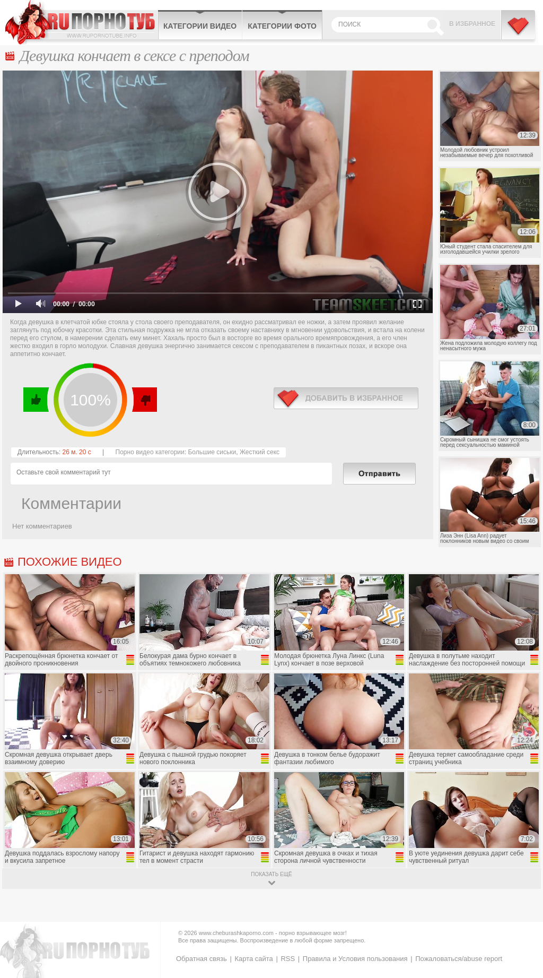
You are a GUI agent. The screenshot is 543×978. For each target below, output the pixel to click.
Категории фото (282, 26)
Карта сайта (253, 959)
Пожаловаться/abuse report (458, 959)
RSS (288, 959)
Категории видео (200, 26)
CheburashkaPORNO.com (81, 22)
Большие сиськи (212, 452)
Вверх (522, 918)
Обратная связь (201, 959)
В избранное (472, 24)
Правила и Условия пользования (355, 959)
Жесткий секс (259, 452)
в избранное (346, 398)
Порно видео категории (150, 452)
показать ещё (271, 874)
